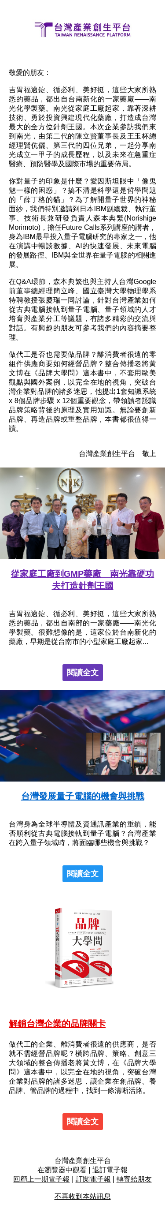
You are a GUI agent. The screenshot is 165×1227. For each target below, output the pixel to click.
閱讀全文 (83, 672)
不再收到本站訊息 (83, 1196)
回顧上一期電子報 (41, 1179)
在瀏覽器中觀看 (62, 1170)
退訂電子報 (110, 1170)
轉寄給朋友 (134, 1179)
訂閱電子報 (93, 1179)
